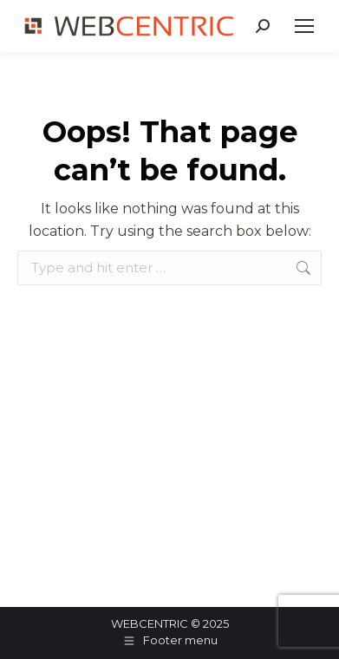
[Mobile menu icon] (304, 26)
